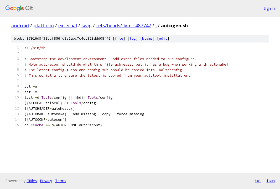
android (20, 25)
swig (86, 25)
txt (258, 180)
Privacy (46, 180)
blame (147, 38)
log (132, 38)
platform (43, 25)
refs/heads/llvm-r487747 (123, 25)
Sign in (269, 8)
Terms (60, 180)
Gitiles (32, 180)
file (119, 38)
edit (163, 38)
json (270, 180)
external (67, 25)
